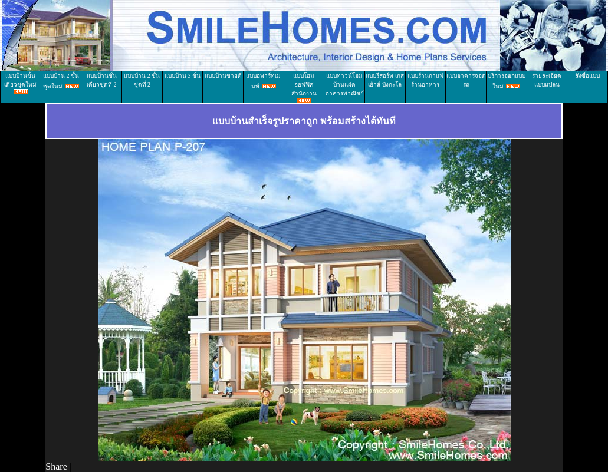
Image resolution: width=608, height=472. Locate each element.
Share (56, 466)
